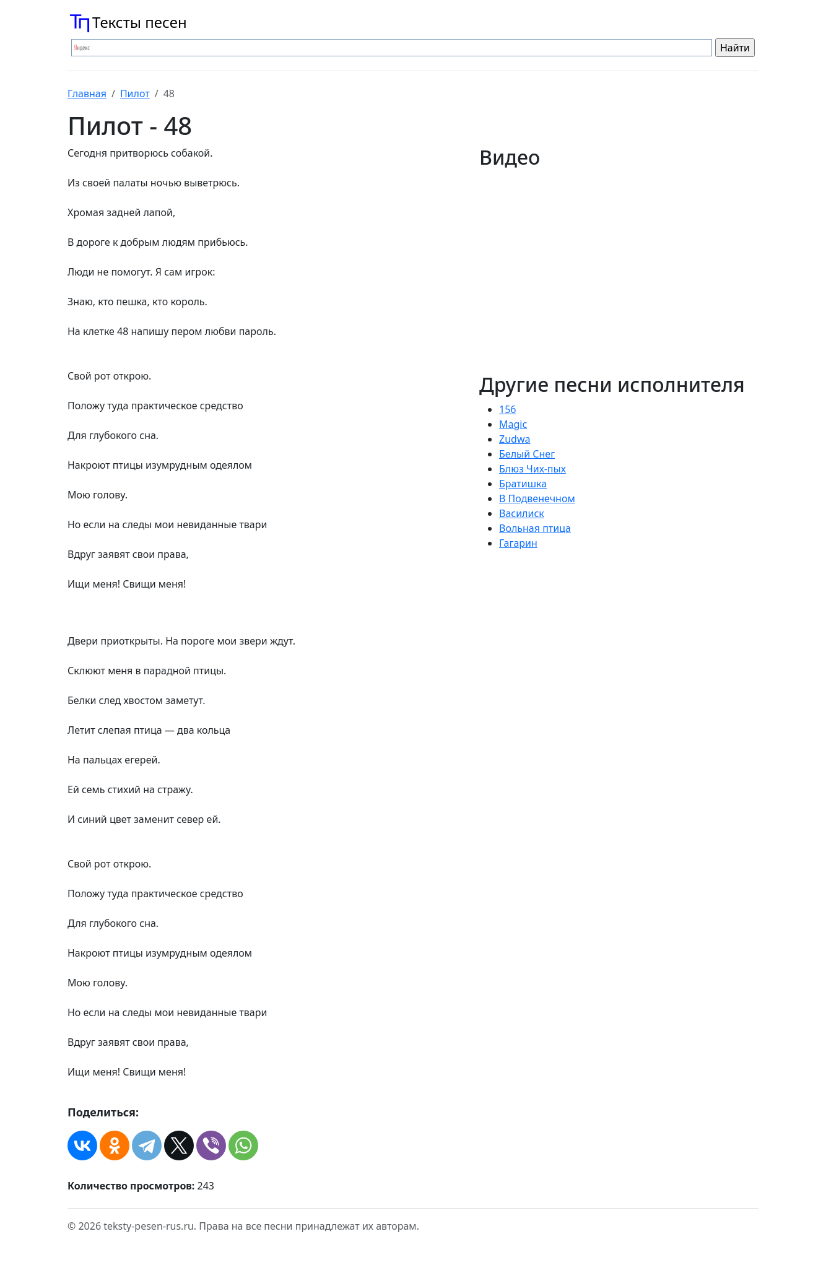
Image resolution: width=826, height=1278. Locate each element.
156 (507, 409)
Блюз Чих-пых (532, 469)
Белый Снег (527, 454)
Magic (513, 424)
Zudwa (514, 439)
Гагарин (518, 543)
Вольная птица (535, 528)
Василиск (521, 513)
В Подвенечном (537, 498)
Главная (87, 93)
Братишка (523, 483)
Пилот (135, 93)
